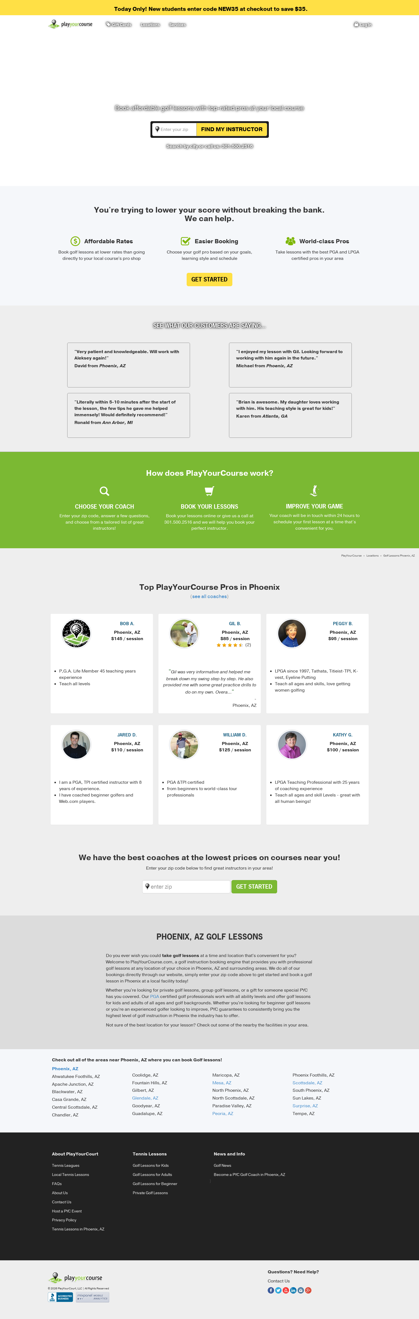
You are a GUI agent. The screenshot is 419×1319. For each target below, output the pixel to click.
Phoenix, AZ (65, 1069)
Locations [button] (149, 24)
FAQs (57, 1183)
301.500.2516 (178, 522)
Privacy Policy (64, 1220)
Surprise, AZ (305, 1106)
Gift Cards (118, 24)
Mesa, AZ (221, 1083)
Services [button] (177, 24)
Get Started (209, 279)
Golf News (222, 1165)
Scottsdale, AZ (307, 1083)
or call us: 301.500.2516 (226, 146)
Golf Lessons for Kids (151, 1165)
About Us (60, 1193)
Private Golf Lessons (150, 1193)
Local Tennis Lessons (70, 1174)
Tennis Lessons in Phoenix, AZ (78, 1229)
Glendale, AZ (145, 1098)
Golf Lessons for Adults (152, 1174)
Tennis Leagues (65, 1165)
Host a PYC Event (67, 1211)
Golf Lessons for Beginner (155, 1183)
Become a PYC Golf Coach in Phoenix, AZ (249, 1174)
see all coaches (209, 596)
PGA (154, 997)
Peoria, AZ (222, 1114)
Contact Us (61, 1202)
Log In (363, 24)
